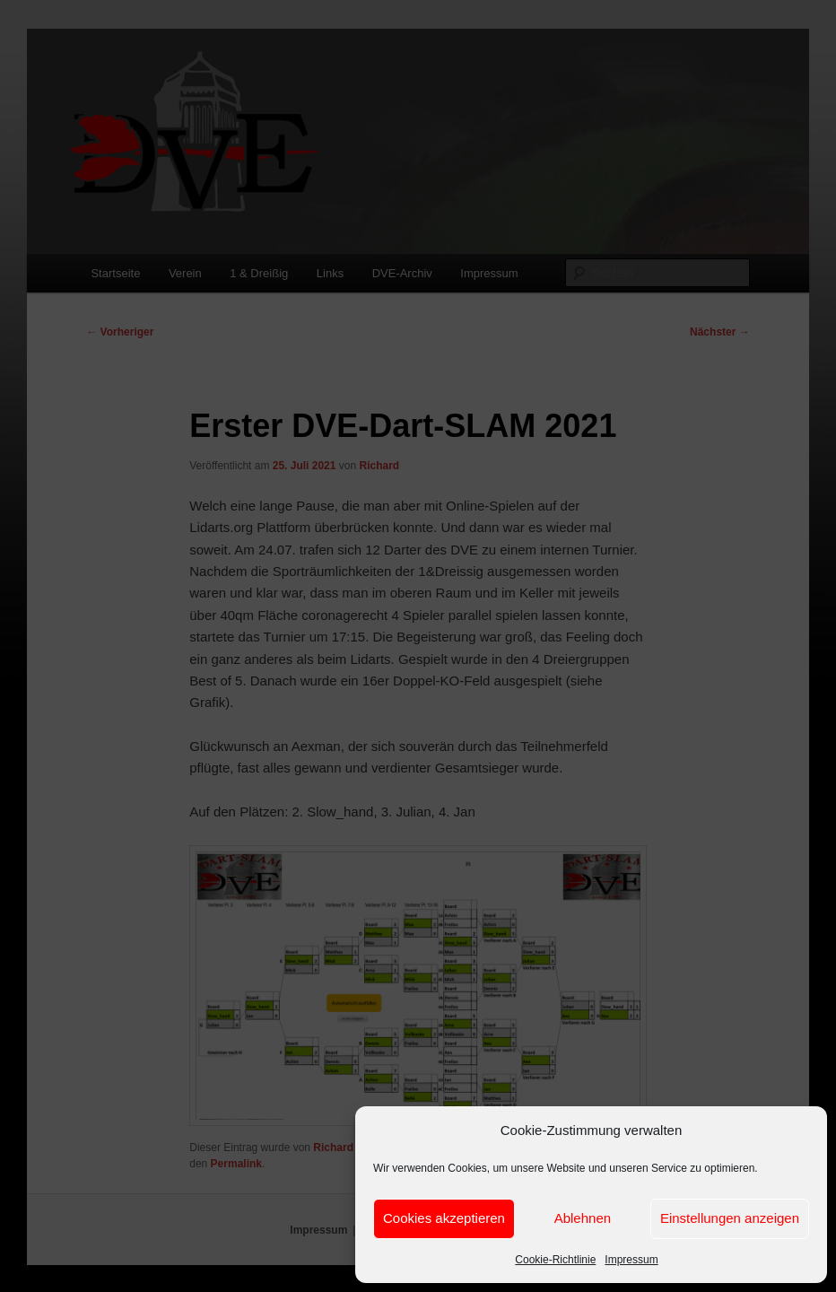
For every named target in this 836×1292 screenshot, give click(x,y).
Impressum (631, 1259)
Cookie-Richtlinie (555, 1259)
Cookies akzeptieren (444, 1218)
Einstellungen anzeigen (729, 1218)
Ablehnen (582, 1218)
